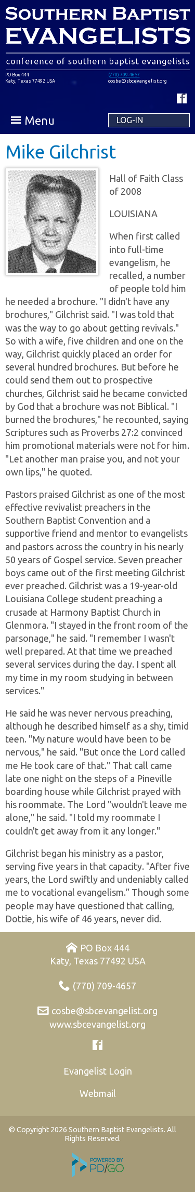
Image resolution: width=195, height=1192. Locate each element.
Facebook (182, 98)
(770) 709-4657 (124, 74)
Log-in (129, 120)
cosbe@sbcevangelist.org (104, 1010)
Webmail (98, 1093)
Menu (39, 120)
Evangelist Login (97, 1071)
